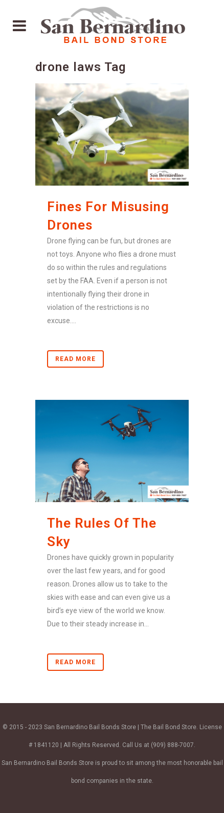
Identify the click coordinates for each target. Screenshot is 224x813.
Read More (75, 359)
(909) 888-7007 (172, 745)
